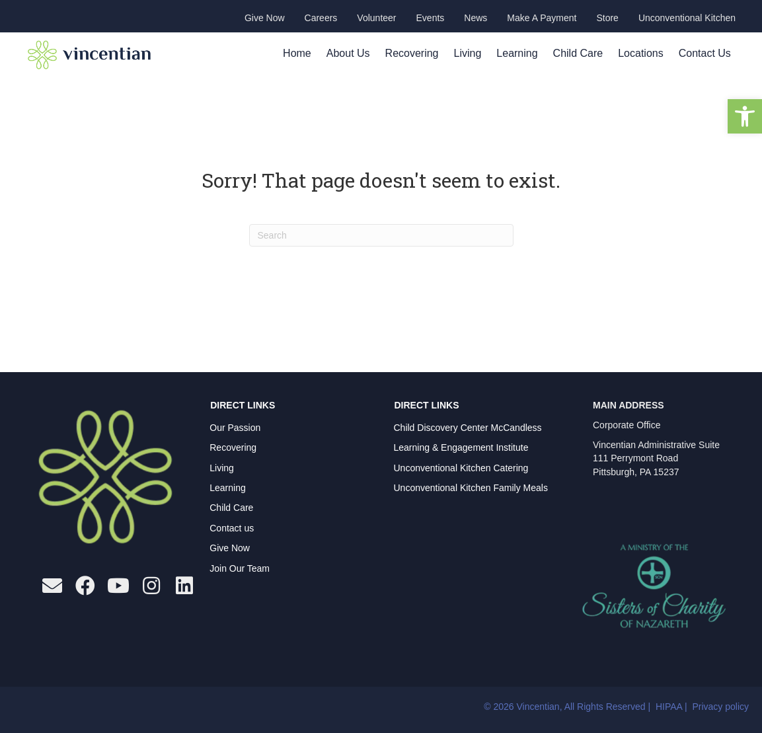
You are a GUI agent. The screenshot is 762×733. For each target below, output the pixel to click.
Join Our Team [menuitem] (240, 568)
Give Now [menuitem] (230, 548)
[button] (745, 116)
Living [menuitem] (468, 53)
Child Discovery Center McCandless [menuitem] (468, 427)
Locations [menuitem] (641, 53)
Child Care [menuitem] (578, 53)
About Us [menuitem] (348, 53)
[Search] (381, 235)
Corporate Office (626, 425)
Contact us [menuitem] (232, 528)
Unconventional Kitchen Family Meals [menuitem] (471, 487)
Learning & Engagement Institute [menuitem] (461, 447)
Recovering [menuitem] (412, 53)
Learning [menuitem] (516, 53)
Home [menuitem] (297, 53)
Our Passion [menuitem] (235, 427)
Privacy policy (720, 706)
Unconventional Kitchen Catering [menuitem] (461, 468)
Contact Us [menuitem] (705, 53)
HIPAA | (673, 706)
